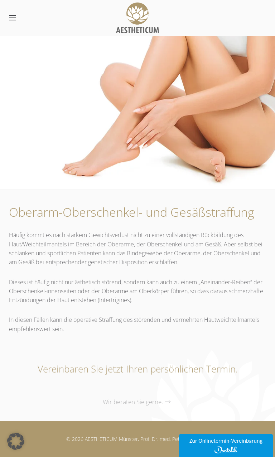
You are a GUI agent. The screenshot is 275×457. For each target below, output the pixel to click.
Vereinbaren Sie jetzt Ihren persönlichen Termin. (138, 369)
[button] (12, 18)
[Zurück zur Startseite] (137, 18)
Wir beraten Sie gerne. (133, 402)
